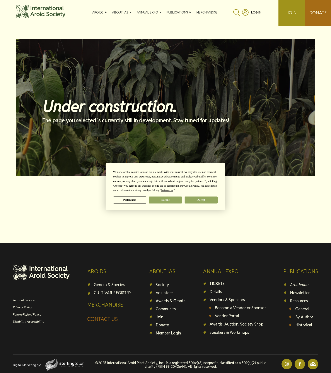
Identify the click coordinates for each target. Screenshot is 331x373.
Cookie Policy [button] (191, 185)
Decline (165, 199)
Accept (201, 199)
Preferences (129, 199)
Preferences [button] (167, 190)
